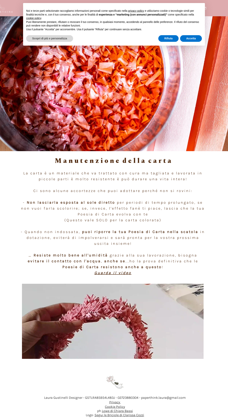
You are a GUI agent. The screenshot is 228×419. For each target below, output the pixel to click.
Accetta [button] (191, 38)
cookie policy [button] (33, 18)
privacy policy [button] (136, 10)
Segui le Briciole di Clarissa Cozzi (119, 415)
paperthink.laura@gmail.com (163, 398)
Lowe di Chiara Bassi (117, 411)
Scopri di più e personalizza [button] (49, 38)
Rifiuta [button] (168, 38)
